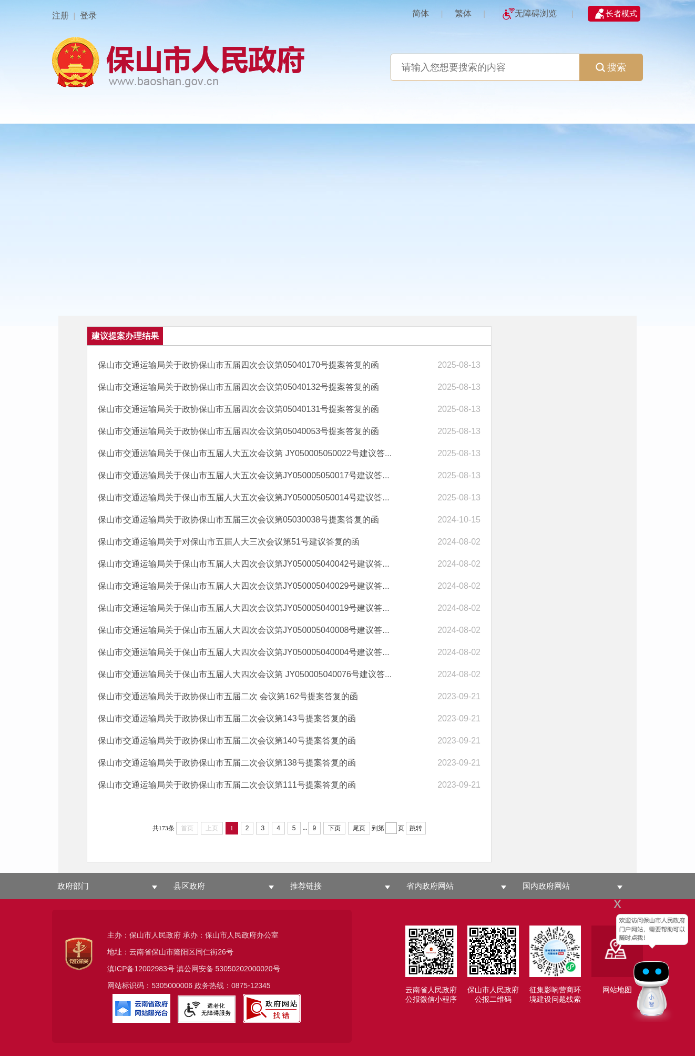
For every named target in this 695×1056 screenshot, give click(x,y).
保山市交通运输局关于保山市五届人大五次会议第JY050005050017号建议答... (244, 475)
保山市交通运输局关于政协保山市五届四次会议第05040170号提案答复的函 (238, 364)
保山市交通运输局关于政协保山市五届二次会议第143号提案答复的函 (227, 718)
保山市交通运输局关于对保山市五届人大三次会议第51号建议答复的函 (229, 541)
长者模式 (621, 13)
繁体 (463, 13)
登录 (88, 15)
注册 (60, 15)
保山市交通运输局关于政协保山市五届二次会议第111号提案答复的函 (227, 784)
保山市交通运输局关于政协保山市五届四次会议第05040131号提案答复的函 (238, 409)
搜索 (611, 67)
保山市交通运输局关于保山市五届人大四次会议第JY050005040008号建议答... (244, 630)
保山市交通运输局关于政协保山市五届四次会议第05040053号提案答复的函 (238, 431)
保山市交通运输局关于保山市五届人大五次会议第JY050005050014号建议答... (244, 497)
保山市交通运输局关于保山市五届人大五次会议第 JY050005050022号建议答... (245, 453)
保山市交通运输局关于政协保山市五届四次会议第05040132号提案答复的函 (238, 387)
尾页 (359, 828)
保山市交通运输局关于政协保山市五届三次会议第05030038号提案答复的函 (238, 519)
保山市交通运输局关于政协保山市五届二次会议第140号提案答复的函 (227, 740)
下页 (334, 828)
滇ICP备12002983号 (141, 968)
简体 (420, 13)
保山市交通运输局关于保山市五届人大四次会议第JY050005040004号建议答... (244, 652)
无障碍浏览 (536, 13)
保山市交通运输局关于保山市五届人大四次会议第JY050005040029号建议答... (244, 585)
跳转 (416, 828)
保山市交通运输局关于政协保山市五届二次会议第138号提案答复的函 (227, 762)
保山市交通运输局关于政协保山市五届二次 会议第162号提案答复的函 (228, 696)
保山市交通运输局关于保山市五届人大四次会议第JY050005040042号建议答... (244, 563)
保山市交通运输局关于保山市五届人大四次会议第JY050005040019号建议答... (244, 608)
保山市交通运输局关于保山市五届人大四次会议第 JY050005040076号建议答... (245, 674)
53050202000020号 (248, 968)
